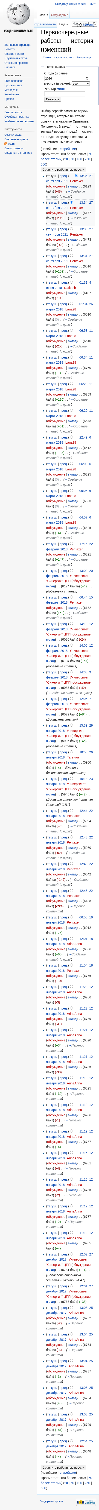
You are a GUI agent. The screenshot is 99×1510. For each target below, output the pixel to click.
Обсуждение (59, 15)
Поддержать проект (51, 1501)
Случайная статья (15, 58)
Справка (9, 67)
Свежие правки (14, 53)
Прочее (9, 99)
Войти (92, 4)
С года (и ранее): (57, 73)
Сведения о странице (18, 152)
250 (87, 159)
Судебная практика (16, 116)
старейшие (67, 149)
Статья (43, 15)
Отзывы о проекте (16, 62)
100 (79, 159)
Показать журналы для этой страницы (67, 56)
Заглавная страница (17, 44)
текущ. (52, 202)
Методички (11, 90)
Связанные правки (16, 139)
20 (66, 159)
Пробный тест (13, 85)
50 (72, 159)
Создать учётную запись (70, 4)
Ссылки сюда (12, 134)
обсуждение (56, 186)
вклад (72, 186)
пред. (64, 176)
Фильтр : (55, 89)
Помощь (89, 25)
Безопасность (13, 112)
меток (61, 89)
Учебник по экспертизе (19, 121)
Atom (11, 143)
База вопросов (13, 81)
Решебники (11, 94)
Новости (9, 49)
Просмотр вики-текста (41, 24)
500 (43, 164)
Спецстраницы (13, 148)
